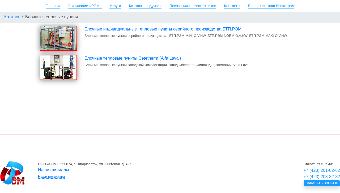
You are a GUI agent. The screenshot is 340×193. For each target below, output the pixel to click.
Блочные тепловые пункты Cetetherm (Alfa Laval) (132, 58)
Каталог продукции (145, 6)
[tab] (140, 169)
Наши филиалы (53, 170)
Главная (53, 6)
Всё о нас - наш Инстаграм (271, 6)
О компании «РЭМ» (85, 6)
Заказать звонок (322, 183)
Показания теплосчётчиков (192, 6)
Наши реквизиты (51, 176)
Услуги (115, 6)
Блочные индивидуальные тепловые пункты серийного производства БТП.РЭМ (162, 29)
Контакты (232, 6)
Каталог (12, 17)
